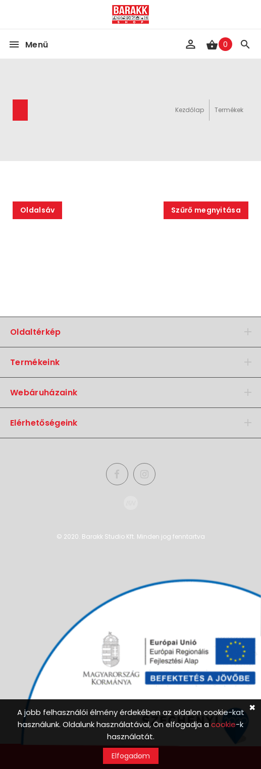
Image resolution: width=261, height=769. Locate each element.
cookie (223, 724)
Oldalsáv (37, 210)
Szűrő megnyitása (206, 210)
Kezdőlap (189, 110)
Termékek (229, 110)
